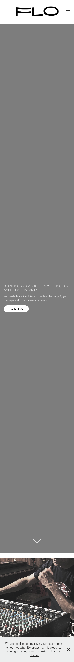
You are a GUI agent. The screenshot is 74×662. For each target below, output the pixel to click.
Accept (55, 651)
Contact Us (16, 309)
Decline (34, 655)
